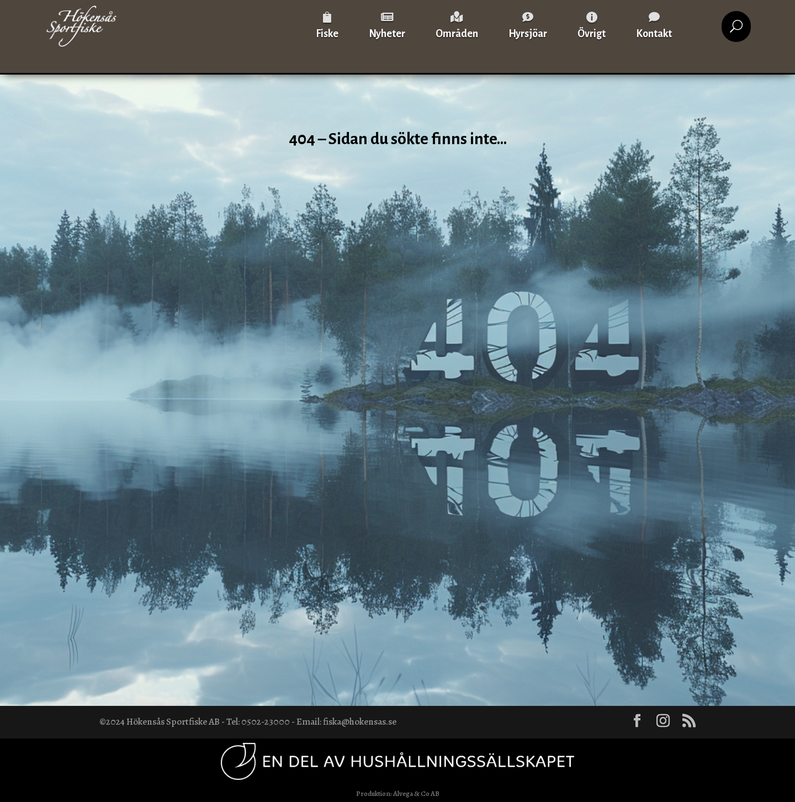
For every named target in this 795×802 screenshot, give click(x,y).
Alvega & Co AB (416, 793)
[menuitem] (327, 26)
